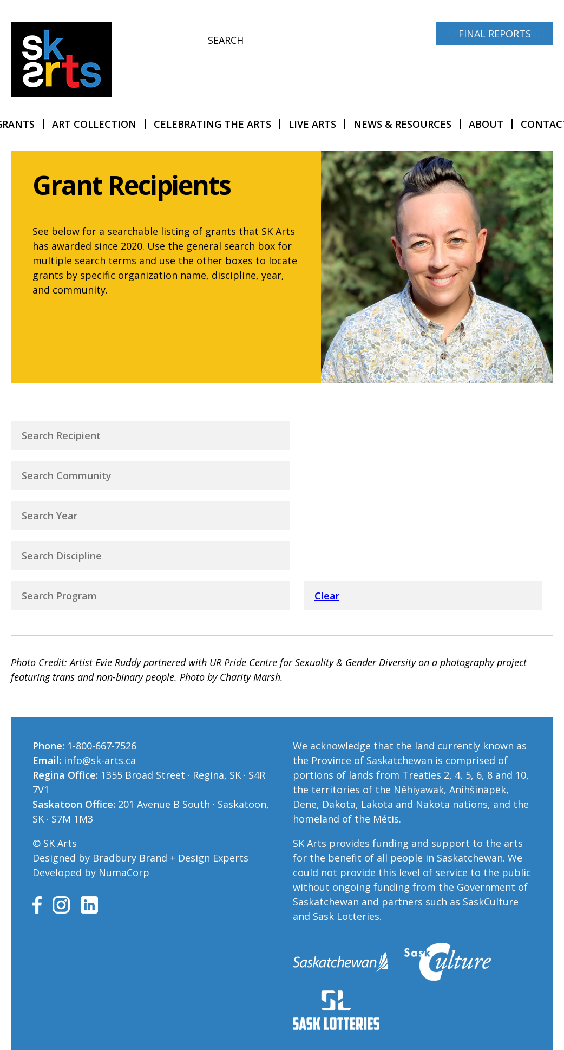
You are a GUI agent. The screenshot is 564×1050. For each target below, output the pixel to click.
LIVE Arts (312, 124)
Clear (326, 595)
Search (226, 40)
